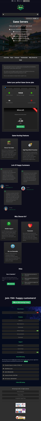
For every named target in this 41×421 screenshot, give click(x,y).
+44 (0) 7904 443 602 (8, 372)
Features (17, 57)
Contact (14, 1)
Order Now (20, 126)
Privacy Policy (20, 394)
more (25, 361)
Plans (11, 57)
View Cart (19, 1)
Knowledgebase (20, 352)
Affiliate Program (20, 330)
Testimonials (24, 57)
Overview (6, 57)
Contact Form (20, 345)
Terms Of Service (20, 391)
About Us (20, 320)
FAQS (20, 60)
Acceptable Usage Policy (21, 398)
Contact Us (11, 283)
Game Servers (20, 312)
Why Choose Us (33, 57)
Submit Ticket (20, 348)
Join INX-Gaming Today (21, 302)
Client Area (26, 1)
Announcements (20, 334)
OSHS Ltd (14, 359)
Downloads (20, 337)
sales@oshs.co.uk (7, 368)
